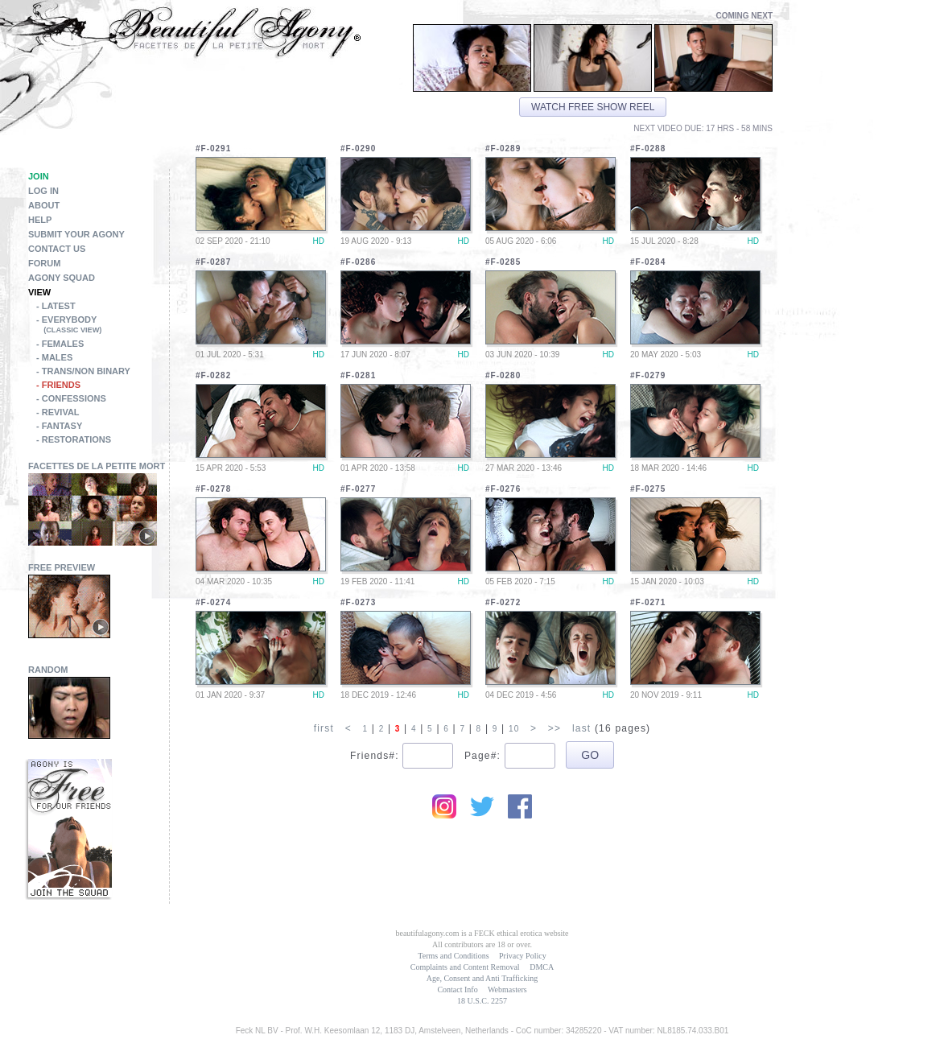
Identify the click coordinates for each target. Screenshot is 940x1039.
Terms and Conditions (453, 955)
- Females (60, 343)
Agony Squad (61, 277)
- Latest (56, 306)
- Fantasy (59, 426)
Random (48, 669)
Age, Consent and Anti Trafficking (482, 978)
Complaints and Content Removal (465, 967)
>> (554, 728)
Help (40, 220)
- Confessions (71, 398)
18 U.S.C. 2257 (482, 1000)
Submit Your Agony (76, 234)
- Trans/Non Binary (83, 371)
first (324, 728)
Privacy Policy (522, 955)
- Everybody (102, 326)
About (44, 205)
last (581, 728)
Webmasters (507, 989)
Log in (43, 191)
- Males (54, 357)
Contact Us (56, 249)
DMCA (542, 967)
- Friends (58, 385)
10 (514, 728)
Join (38, 176)
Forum (44, 263)
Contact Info (457, 989)
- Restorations (73, 439)
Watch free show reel (592, 107)
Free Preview (61, 567)
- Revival (58, 412)
